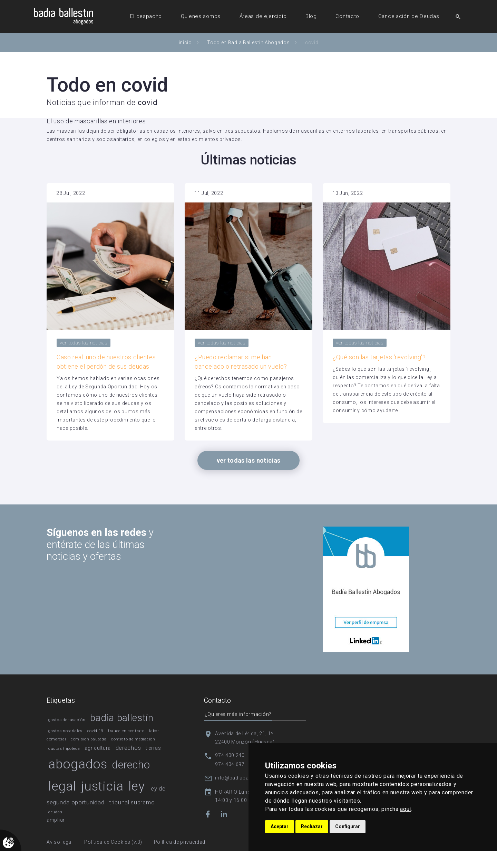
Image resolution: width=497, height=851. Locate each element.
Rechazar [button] (312, 826)
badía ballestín (122, 718)
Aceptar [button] (280, 826)
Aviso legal (60, 842)
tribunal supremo (132, 802)
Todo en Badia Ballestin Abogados (248, 42)
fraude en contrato (126, 731)
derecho (131, 764)
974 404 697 (230, 764)
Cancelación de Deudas (408, 16)
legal (62, 786)
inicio (185, 42)
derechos (128, 747)
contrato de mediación (133, 739)
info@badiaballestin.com (245, 777)
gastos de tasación (67, 720)
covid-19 (95, 731)
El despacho (146, 16)
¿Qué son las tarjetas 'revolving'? (379, 357)
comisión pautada (88, 739)
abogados (77, 764)
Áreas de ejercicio (263, 16)
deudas (55, 812)
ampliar (56, 820)
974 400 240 (230, 755)
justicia (102, 786)
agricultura (98, 748)
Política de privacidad (179, 842)
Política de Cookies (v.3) (113, 842)
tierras (153, 748)
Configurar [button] (347, 826)
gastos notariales (65, 731)
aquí (405, 809)
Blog (311, 16)
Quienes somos (201, 16)
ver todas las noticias (83, 343)
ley (136, 786)
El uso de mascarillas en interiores (96, 121)
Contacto (347, 16)
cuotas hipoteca (64, 748)
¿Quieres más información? (237, 714)
